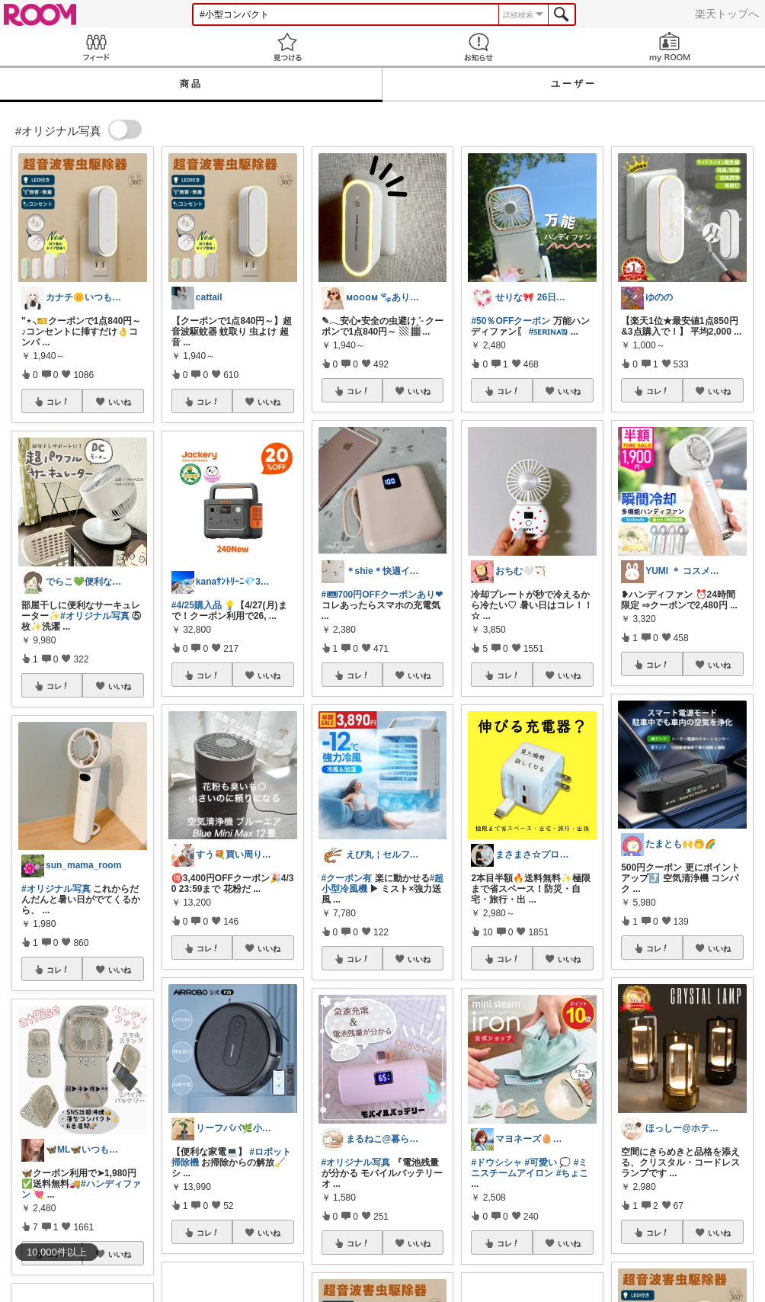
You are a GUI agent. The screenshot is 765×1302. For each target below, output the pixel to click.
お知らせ (478, 47)
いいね (119, 402)
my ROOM (669, 47)
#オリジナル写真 (95, 616)
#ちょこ (572, 1173)
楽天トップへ (727, 14)
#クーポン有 (347, 878)
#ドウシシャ (496, 1162)
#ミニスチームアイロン (529, 1168)
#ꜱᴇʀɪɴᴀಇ (548, 331)
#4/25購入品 (196, 605)
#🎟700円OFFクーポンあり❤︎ (382, 594)
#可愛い (540, 1162)
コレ (57, 402)
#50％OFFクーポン (510, 321)
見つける (286, 47)
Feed (95, 47)
